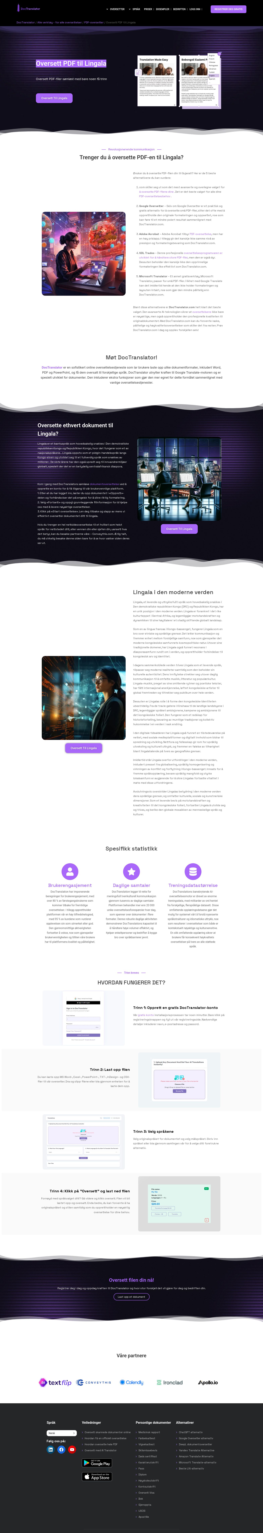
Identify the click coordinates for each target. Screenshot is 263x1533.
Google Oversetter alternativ (196, 1438)
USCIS (142, 1510)
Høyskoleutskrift (149, 1480)
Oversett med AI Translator (101, 1450)
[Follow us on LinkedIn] (51, 1450)
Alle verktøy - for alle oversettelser (59, 22)
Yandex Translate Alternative (196, 1450)
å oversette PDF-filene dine (156, 191)
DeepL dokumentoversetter (195, 1444)
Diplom (143, 1474)
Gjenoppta (145, 1504)
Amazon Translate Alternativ (196, 1456)
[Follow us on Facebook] (61, 1450)
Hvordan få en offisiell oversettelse (105, 1438)
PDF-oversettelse (200, 234)
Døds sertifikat (148, 1456)
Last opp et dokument (131, 1296)
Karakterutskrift (149, 1462)
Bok (141, 1498)
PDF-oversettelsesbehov (154, 196)
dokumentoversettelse (104, 484)
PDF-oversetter (93, 22)
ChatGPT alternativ (191, 1432)
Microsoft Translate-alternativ (197, 1462)
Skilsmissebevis (148, 1450)
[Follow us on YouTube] (72, 1450)
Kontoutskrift (147, 1486)
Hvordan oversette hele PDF (101, 1444)
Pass (141, 1468)
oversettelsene (201, 312)
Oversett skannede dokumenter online (108, 1432)
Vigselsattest (147, 1444)
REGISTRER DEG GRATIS (229, 9)
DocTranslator (26, 22)
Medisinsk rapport (149, 1432)
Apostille (144, 1516)
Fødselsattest (147, 1438)
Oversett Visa (146, 1492)
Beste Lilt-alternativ (191, 1468)
